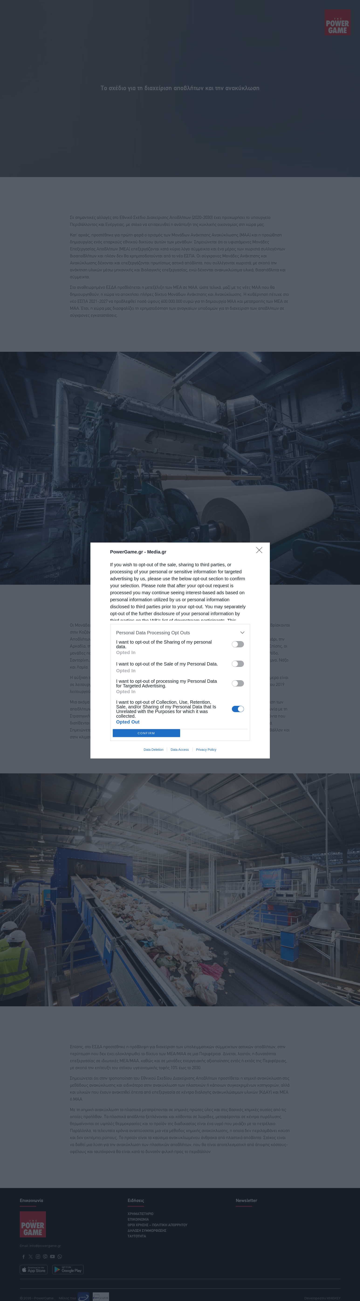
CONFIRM (146, 733)
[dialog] (180, 650)
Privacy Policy (206, 749)
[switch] (238, 644)
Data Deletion (154, 749)
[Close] (260, 551)
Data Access (180, 749)
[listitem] (180, 632)
